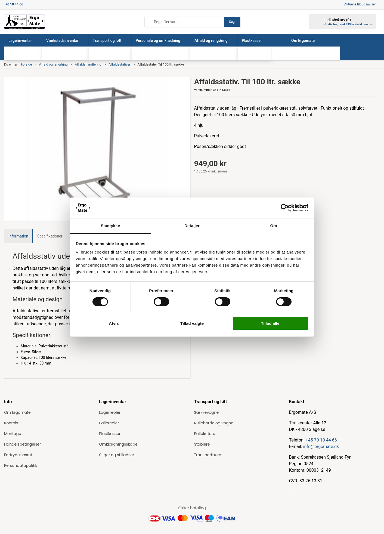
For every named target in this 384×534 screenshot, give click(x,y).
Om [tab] (273, 225)
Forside (26, 64)
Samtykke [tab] (110, 225)
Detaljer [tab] (192, 225)
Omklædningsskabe (118, 444)
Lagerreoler (109, 412)
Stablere (202, 444)
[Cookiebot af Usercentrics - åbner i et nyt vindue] (284, 208)
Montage (12, 433)
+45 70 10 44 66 (321, 440)
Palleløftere (204, 433)
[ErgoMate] (24, 22)
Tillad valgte (192, 323)
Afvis (114, 323)
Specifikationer (50, 236)
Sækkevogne (206, 412)
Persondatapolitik (20, 465)
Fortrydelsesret (18, 455)
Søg (232, 22)
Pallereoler (109, 423)
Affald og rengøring (53, 64)
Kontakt (11, 423)
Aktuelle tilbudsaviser (360, 4)
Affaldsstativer (119, 64)
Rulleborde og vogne (214, 423)
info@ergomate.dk (321, 446)
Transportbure (207, 455)
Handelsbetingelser (22, 444)
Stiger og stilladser (116, 455)
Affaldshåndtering (88, 64)
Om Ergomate (17, 412)
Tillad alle (270, 323)
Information (18, 236)
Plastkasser (109, 433)
